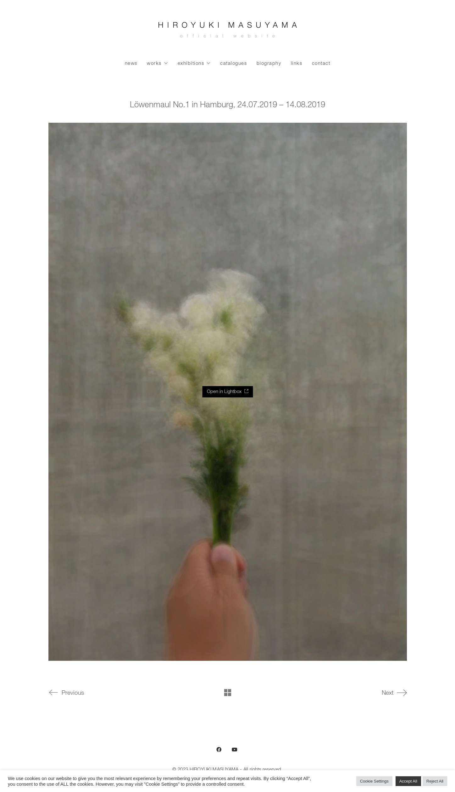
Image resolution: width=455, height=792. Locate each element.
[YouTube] (234, 749)
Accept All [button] (408, 781)
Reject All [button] (434, 781)
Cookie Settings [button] (374, 781)
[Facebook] (219, 749)
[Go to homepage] (227, 31)
